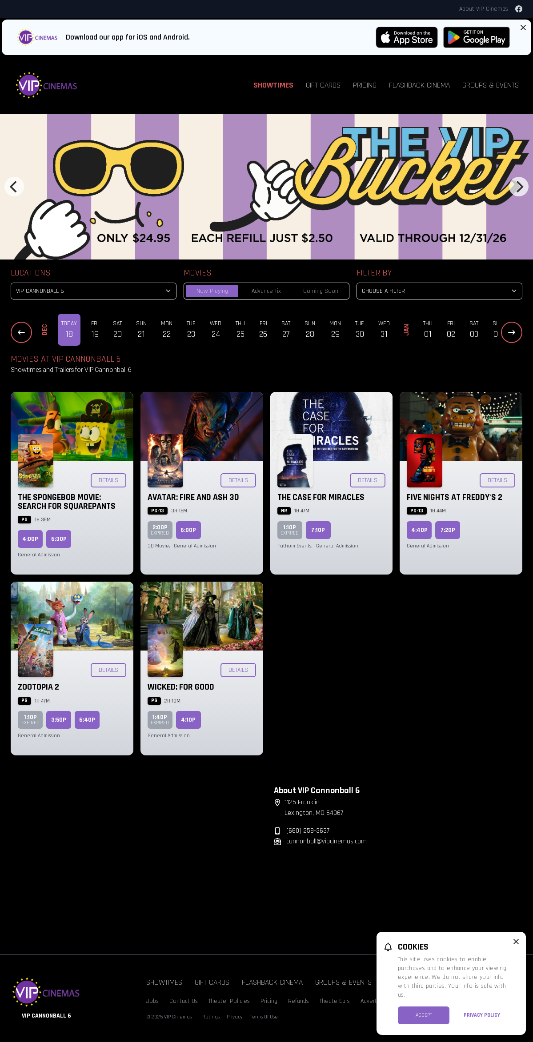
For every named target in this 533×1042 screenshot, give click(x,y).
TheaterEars (335, 1001)
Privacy (235, 1017)
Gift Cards (323, 85)
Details (108, 480)
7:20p (448, 530)
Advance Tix (266, 291)
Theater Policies (229, 1001)
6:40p (87, 720)
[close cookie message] (516, 941)
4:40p (419, 530)
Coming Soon (320, 291)
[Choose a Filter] (439, 291)
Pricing (365, 85)
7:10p (318, 530)
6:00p (188, 530)
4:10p (188, 720)
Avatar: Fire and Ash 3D (193, 497)
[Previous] (14, 186)
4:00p (30, 539)
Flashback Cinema (419, 85)
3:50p (58, 720)
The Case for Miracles (321, 497)
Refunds (298, 1001)
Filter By (374, 273)
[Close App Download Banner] (523, 27)
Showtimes (273, 85)
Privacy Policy (482, 1015)
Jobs (152, 1001)
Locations (31, 273)
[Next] (519, 186)
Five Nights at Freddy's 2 (454, 497)
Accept (424, 1015)
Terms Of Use (264, 1017)
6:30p (59, 539)
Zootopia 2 (38, 687)
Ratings (211, 1017)
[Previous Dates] (21, 332)
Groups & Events (490, 85)
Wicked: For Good (181, 687)
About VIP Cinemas (483, 9)
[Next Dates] (511, 332)
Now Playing (212, 291)
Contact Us (183, 1001)
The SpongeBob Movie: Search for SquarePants (67, 501)
